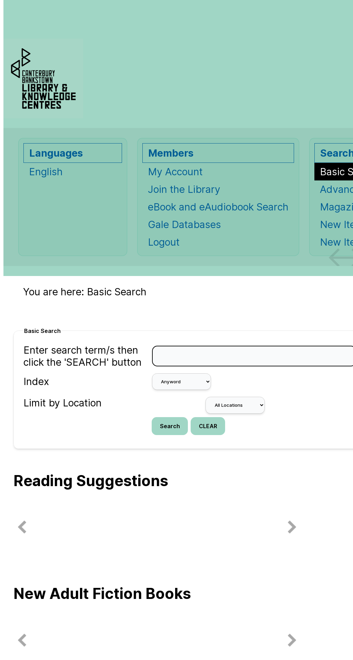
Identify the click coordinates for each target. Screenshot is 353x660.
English (46, 172)
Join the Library (184, 189)
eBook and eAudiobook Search (218, 207)
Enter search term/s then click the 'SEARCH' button (82, 356)
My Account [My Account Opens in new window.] (175, 172)
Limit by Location (62, 403)
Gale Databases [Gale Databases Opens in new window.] (184, 224)
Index (36, 381)
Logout (164, 242)
